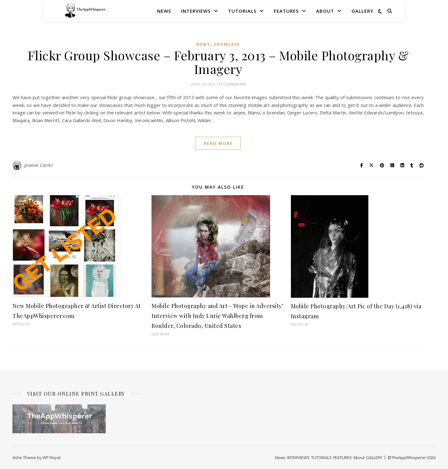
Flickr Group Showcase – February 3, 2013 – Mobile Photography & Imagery (218, 62)
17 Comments (232, 83)
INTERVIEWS (196, 11)
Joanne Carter (39, 165)
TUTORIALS (242, 11)
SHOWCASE (227, 44)
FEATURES (286, 11)
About (325, 11)
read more (218, 143)
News (164, 11)
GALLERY (362, 11)
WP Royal (51, 457)
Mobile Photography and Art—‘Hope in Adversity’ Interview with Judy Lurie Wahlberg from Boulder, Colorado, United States (217, 315)
